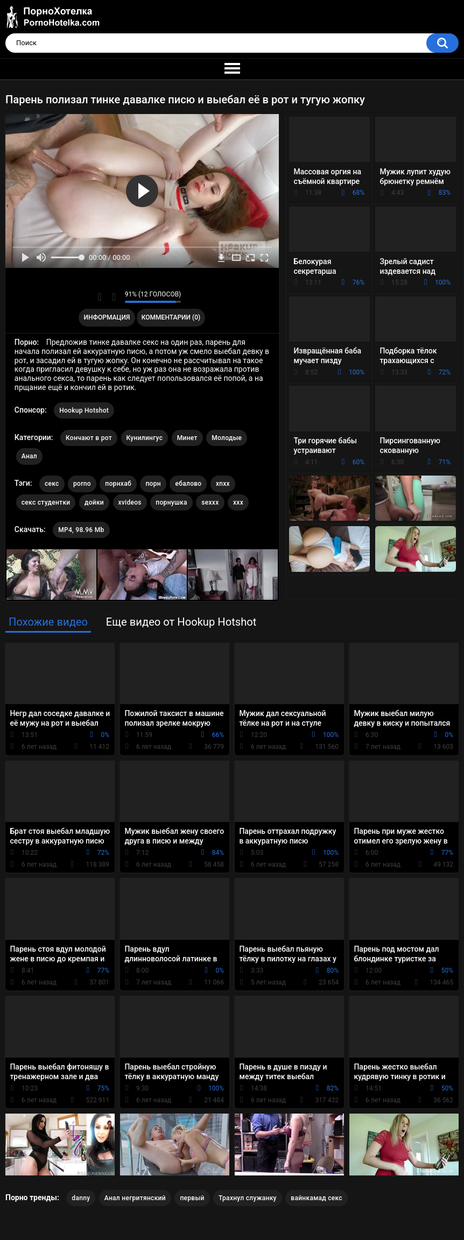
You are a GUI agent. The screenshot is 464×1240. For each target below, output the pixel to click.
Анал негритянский (135, 1198)
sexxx (210, 502)
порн (152, 483)
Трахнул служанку (248, 1198)
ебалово (188, 483)
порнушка (171, 502)
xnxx (223, 483)
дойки (94, 502)
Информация (107, 317)
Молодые (227, 438)
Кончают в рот (89, 438)
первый (192, 1198)
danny (81, 1198)
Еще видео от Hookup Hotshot (181, 621)
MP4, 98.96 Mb (81, 530)
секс (52, 483)
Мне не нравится (113, 297)
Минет (187, 438)
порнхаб (118, 483)
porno (82, 483)
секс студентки (46, 502)
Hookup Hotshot (84, 410)
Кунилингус (144, 438)
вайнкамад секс (316, 1198)
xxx (238, 502)
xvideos (130, 502)
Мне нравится (100, 297)
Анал (29, 456)
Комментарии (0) (171, 317)
